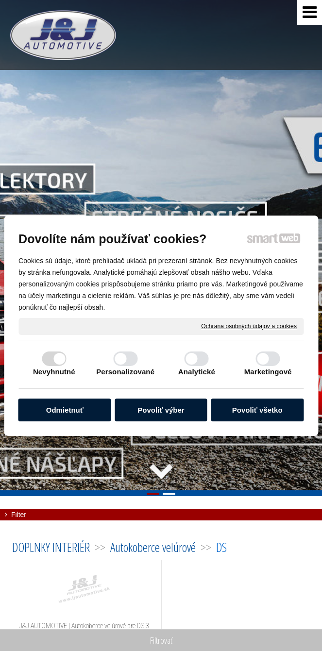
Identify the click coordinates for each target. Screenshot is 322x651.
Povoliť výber (160, 410)
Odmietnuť (65, 410)
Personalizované (125, 371)
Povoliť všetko (257, 410)
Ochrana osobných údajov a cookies (249, 325)
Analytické (196, 371)
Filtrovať (161, 640)
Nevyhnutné (54, 371)
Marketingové (268, 371)
